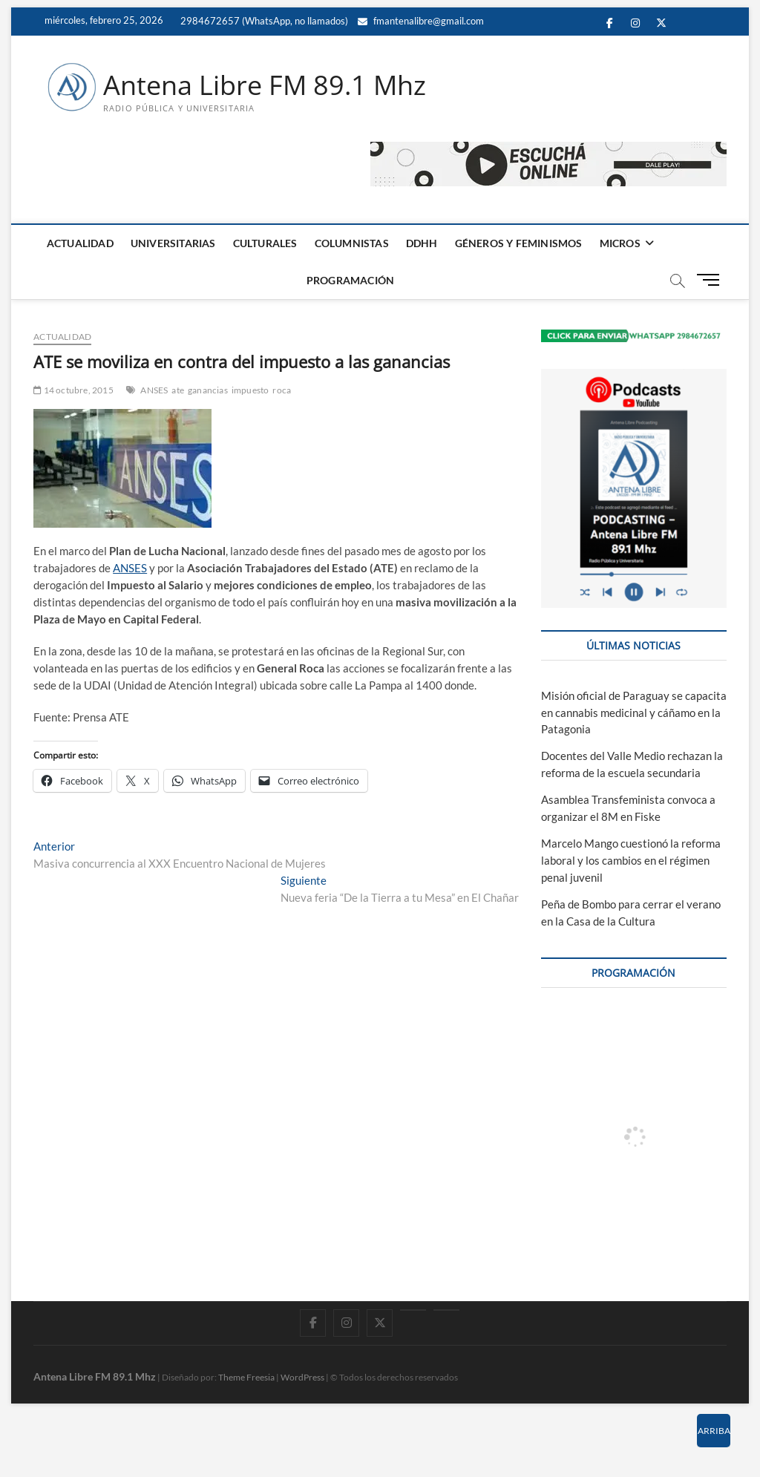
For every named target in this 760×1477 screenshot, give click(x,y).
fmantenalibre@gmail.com (421, 21)
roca (281, 390)
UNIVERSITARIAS (173, 243)
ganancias (208, 390)
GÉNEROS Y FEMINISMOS (519, 243)
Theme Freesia (246, 1377)
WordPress (302, 1377)
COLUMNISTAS (352, 243)
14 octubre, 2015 (73, 390)
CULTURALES (265, 243)
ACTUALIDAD (80, 243)
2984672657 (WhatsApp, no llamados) (263, 21)
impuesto (250, 390)
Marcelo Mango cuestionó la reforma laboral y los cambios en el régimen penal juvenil (631, 860)
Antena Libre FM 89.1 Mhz (264, 85)
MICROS (620, 243)
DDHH (422, 243)
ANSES (154, 390)
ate (177, 390)
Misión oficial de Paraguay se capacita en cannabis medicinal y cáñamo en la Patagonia (634, 712)
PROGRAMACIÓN (350, 280)
